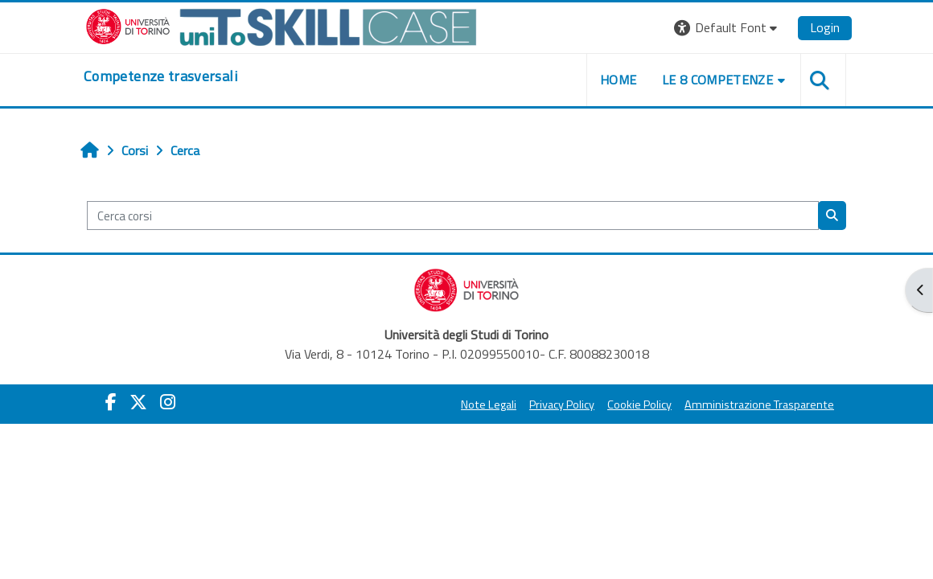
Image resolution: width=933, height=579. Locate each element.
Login (825, 27)
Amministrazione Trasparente (759, 404)
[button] (727, 27)
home (618, 79)
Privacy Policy (561, 404)
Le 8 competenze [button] (717, 79)
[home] (160, 76)
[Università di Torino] (281, 25)
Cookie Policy (639, 404)
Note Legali (488, 404)
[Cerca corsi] (453, 215)
